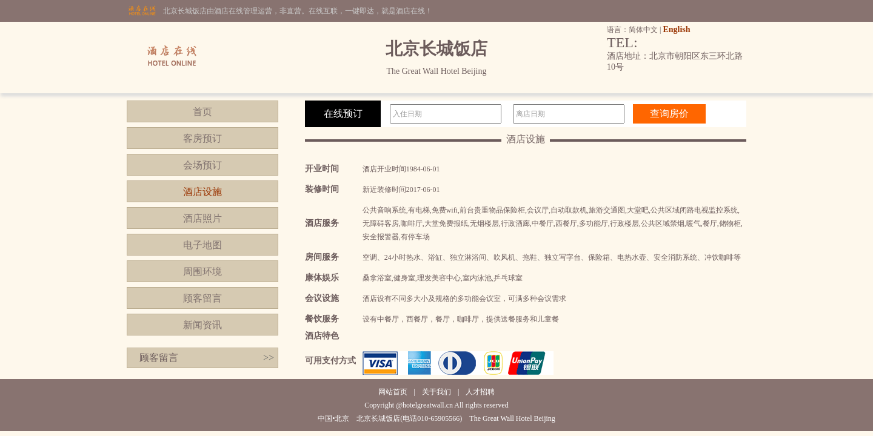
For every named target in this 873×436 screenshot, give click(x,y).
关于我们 (436, 392)
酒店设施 (202, 192)
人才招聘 (480, 392)
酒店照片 (202, 218)
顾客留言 (202, 298)
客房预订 (202, 138)
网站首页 (392, 392)
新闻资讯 (202, 325)
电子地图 (202, 245)
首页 (202, 112)
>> (268, 357)
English (676, 29)
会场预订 (202, 165)
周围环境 (202, 271)
